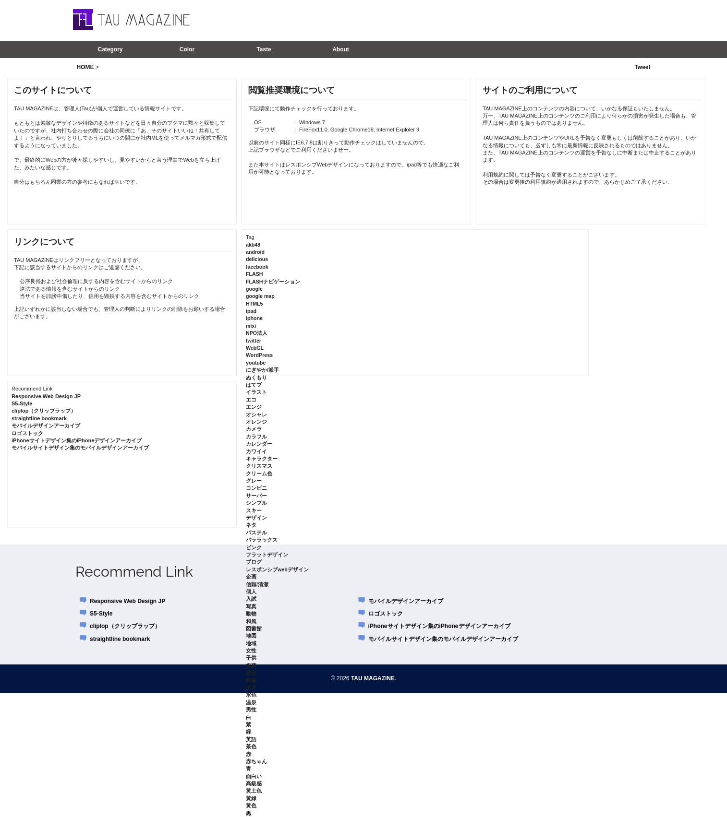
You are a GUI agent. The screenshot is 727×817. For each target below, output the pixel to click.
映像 (251, 680)
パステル (256, 532)
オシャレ (256, 414)
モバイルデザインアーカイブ (46, 425)
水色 (251, 695)
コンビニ (256, 488)
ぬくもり (256, 377)
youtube (256, 363)
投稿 (251, 665)
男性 (251, 709)
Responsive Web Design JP (46, 396)
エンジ (254, 407)
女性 (251, 650)
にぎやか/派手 (262, 370)
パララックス (262, 540)
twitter (253, 340)
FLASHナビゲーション (273, 281)
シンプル (256, 503)
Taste (263, 49)
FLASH (254, 274)
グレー (254, 481)
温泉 (251, 702)
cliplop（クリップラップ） (44, 411)
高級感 (254, 783)
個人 (251, 591)
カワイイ (256, 451)
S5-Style (22, 403)
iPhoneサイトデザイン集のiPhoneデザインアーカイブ (77, 440)
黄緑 (251, 798)
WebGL (255, 348)
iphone (254, 318)
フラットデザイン (267, 554)
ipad (251, 311)
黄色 (251, 805)
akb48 (253, 245)
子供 (251, 658)
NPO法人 (256, 333)
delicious (257, 259)
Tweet (642, 67)
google (254, 289)
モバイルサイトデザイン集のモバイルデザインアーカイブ (80, 447)
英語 (251, 739)
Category (109, 49)
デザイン (256, 518)
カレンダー (259, 444)
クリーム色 (259, 473)
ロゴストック (27, 433)
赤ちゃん (256, 761)
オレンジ (256, 422)
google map (260, 296)
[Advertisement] (526, 20)
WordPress (259, 355)
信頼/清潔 (257, 584)
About (340, 49)
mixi (251, 326)
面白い (254, 776)
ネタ (251, 525)
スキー (254, 510)
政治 (251, 672)
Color (187, 49)
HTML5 (254, 304)
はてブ (254, 385)
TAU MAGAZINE (373, 678)
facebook (257, 267)
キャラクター (262, 459)
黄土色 (254, 790)
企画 (251, 577)
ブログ (254, 562)
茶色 (251, 746)
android (255, 252)
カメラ (254, 429)
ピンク (254, 547)
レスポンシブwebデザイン (277, 569)
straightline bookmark (39, 418)
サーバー (256, 495)
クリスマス (259, 466)
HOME (85, 67)
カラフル (256, 436)
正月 (251, 687)
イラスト (256, 392)
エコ (251, 400)
